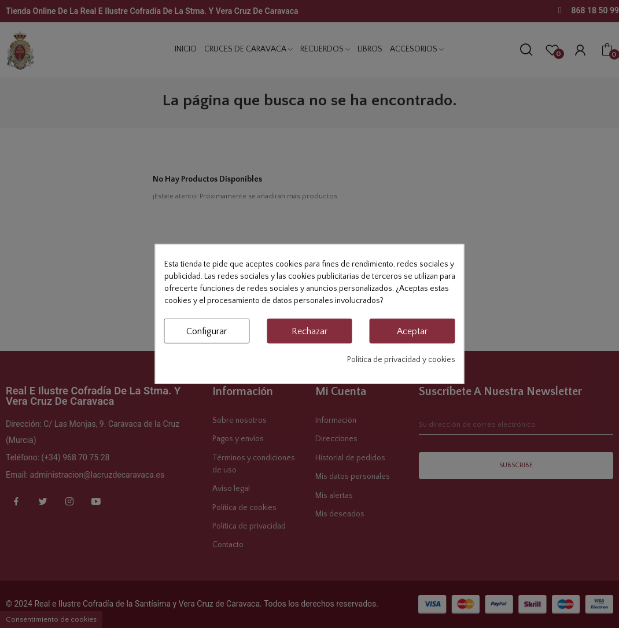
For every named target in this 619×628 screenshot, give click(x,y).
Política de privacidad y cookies (401, 359)
